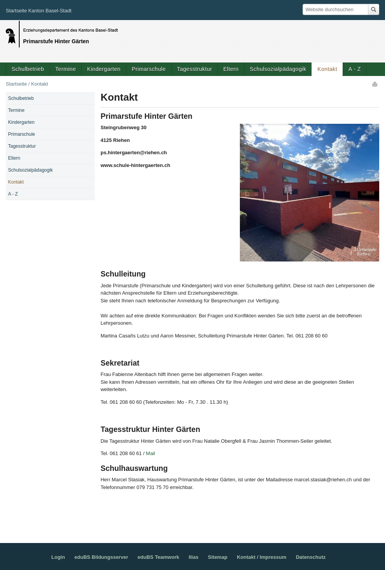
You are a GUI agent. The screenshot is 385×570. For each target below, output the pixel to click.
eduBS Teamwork (158, 557)
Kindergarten (104, 69)
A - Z (354, 69)
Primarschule (149, 69)
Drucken (375, 84)
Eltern (231, 69)
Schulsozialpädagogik (278, 69)
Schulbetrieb (28, 69)
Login (58, 557)
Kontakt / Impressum (261, 557)
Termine (65, 69)
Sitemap (218, 557)
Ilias (193, 557)
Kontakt (327, 69)
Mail (151, 453)
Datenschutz (310, 557)
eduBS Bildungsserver (101, 557)
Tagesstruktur (194, 69)
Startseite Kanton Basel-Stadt (39, 10)
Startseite (16, 84)
